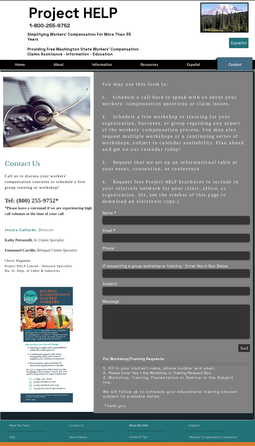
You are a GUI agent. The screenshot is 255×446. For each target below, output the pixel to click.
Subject (110, 284)
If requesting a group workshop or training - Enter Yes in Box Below (165, 266)
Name (108, 213)
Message (111, 301)
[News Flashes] (84, 437)
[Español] (238, 43)
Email (107, 231)
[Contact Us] (81, 425)
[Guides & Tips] (142, 437)
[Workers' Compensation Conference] (216, 437)
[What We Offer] (142, 425)
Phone (108, 248)
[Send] (244, 348)
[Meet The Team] (28, 425)
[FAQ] (24, 437)
